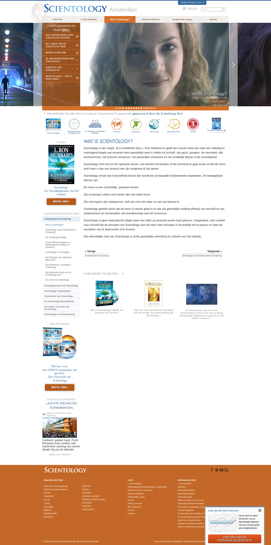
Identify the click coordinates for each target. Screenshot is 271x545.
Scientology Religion (186, 494)
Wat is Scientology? (120, 19)
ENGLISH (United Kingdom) (56, 489)
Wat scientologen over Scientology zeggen (59, 36)
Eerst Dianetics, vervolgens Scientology (58, 266)
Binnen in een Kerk (56, 52)
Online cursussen (135, 503)
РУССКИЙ (48, 507)
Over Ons (57, 19)
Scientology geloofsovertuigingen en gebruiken (147, 487)
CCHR (193, 125)
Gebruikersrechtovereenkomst (196, 541)
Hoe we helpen (53, 133)
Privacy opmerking (161, 541)
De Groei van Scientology (57, 280)
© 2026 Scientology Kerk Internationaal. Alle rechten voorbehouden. (70, 541)
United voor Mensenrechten (189, 520)
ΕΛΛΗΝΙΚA (87, 503)
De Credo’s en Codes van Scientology (56, 308)
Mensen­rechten (173, 125)
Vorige (121, 108)
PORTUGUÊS (88, 509)
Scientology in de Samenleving (59, 314)
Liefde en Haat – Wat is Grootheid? (59, 78)
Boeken (213, 19)
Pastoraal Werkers (151, 19)
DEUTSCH (48, 517)
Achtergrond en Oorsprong (57, 219)
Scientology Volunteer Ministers (191, 503)
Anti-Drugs (154, 125)
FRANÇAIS (49, 496)
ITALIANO (86, 506)
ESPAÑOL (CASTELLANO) (93, 499)
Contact (131, 510)
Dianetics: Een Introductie (54, 69)
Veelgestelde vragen (182, 19)
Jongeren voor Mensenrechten (190, 523)
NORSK (85, 489)
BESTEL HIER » (61, 201)
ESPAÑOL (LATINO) (91, 496)
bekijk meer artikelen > (60, 454)
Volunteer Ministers (136, 494)
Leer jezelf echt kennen (223, 510)
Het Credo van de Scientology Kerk (56, 45)
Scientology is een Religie (57, 252)
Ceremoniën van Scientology (58, 296)
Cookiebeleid (176, 541)
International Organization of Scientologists (196, 507)
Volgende (148, 108)
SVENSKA (86, 493)
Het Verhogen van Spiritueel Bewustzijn (58, 258)
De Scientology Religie (55, 237)
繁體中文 (48, 510)
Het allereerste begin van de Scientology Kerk (58, 273)
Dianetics (181, 487)
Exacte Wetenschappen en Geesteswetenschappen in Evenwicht (57, 244)
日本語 (47, 503)
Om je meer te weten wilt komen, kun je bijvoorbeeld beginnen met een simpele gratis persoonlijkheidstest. (249, 521)
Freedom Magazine (216, 131)
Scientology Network (186, 490)
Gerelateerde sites (192, 2)
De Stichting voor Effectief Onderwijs (95, 126)
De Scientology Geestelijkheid (59, 301)
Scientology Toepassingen (57, 291)
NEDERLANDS (50, 513)
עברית (47, 499)
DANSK (47, 493)
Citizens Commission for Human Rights (194, 527)
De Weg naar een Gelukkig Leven (74, 126)
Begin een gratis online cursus (190, 500)
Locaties (131, 513)
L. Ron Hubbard (89, 19)
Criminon (116, 125)
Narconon (136, 125)
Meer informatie (134, 507)
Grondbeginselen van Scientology (61, 285)
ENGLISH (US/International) (56, 486)
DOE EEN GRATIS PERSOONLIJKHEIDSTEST (234, 539)
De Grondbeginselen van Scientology (60, 60)
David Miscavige (184, 497)
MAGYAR (86, 486)
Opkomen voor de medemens (140, 490)
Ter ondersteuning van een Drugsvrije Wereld (197, 517)
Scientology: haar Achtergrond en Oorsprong (60, 231)
